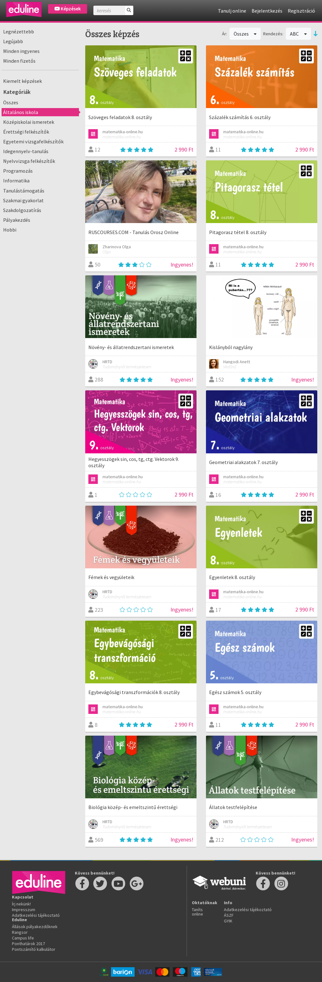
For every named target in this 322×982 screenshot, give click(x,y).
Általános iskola (20, 112)
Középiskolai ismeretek (28, 122)
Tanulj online (232, 11)
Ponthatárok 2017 (28, 943)
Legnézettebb (18, 31)
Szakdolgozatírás (22, 210)
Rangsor (20, 932)
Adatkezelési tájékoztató (36, 915)
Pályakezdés (16, 220)
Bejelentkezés (267, 11)
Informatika (16, 180)
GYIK (228, 921)
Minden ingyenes (21, 51)
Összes (10, 102)
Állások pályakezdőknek (35, 926)
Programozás (18, 171)
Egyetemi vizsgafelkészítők (33, 141)
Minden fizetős (19, 61)
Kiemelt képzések (22, 81)
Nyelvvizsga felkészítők (29, 161)
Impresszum (23, 909)
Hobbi (9, 230)
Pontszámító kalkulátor (33, 949)
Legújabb (13, 41)
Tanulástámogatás (23, 190)
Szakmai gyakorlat (23, 200)
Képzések (67, 9)
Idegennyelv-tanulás (25, 151)
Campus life (23, 938)
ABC (298, 34)
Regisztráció (301, 11)
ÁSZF (229, 915)
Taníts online (197, 912)
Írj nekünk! (21, 904)
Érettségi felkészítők (26, 132)
